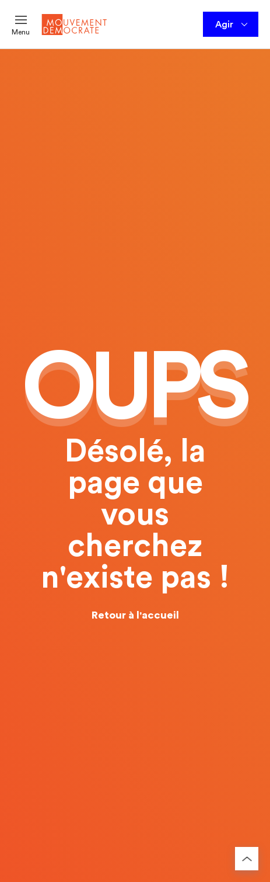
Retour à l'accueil (135, 615)
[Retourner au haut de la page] (246, 858)
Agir (232, 24)
